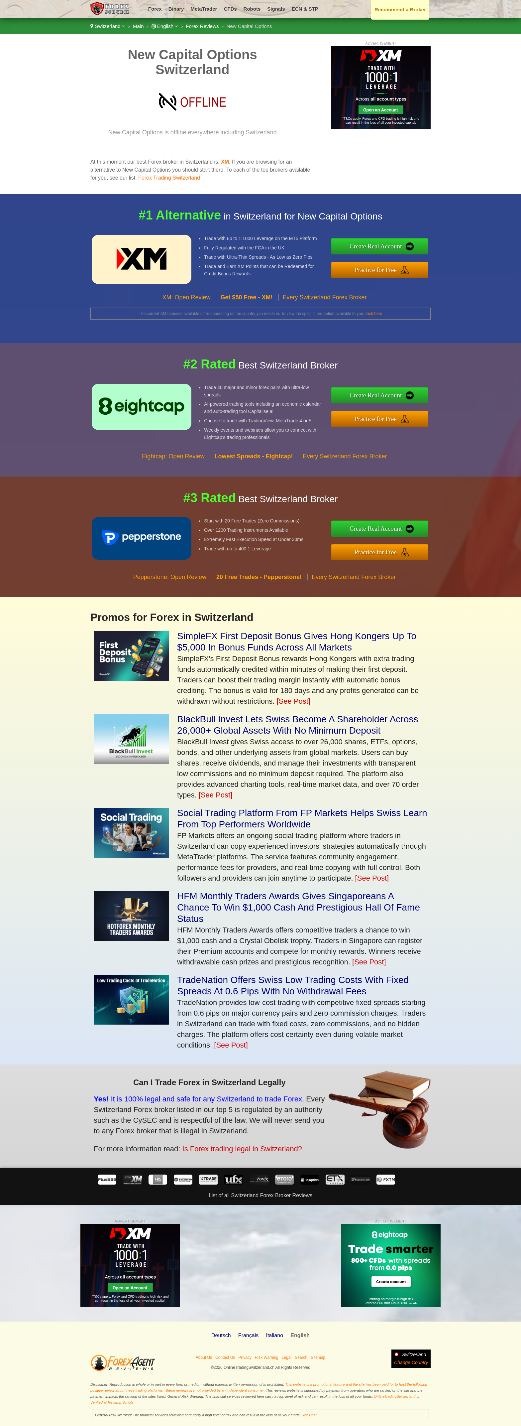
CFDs (230, 9)
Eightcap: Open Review (173, 462)
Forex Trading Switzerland (169, 178)
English (165, 26)
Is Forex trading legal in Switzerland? (233, 1146)
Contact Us (225, 1357)
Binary (176, 9)
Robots (252, 9)
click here (373, 313)
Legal (286, 1357)
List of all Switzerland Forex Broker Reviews (260, 1195)
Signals (276, 9)
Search (301, 1357)
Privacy (244, 1357)
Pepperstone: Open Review (169, 583)
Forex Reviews (202, 26)
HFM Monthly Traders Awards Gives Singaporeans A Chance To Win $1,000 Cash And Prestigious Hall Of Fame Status (298, 907)
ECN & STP (305, 9)
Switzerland (107, 26)
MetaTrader (203, 9)
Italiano (274, 1335)
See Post (309, 1415)
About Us (204, 1357)
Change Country (411, 1362)
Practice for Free (382, 269)
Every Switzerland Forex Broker (325, 304)
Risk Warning (266, 1357)
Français (248, 1335)
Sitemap (318, 1357)
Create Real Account (383, 247)
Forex (155, 9)
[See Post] (294, 701)
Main (138, 26)
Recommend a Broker (400, 9)
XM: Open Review (186, 304)
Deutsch (221, 1335)
